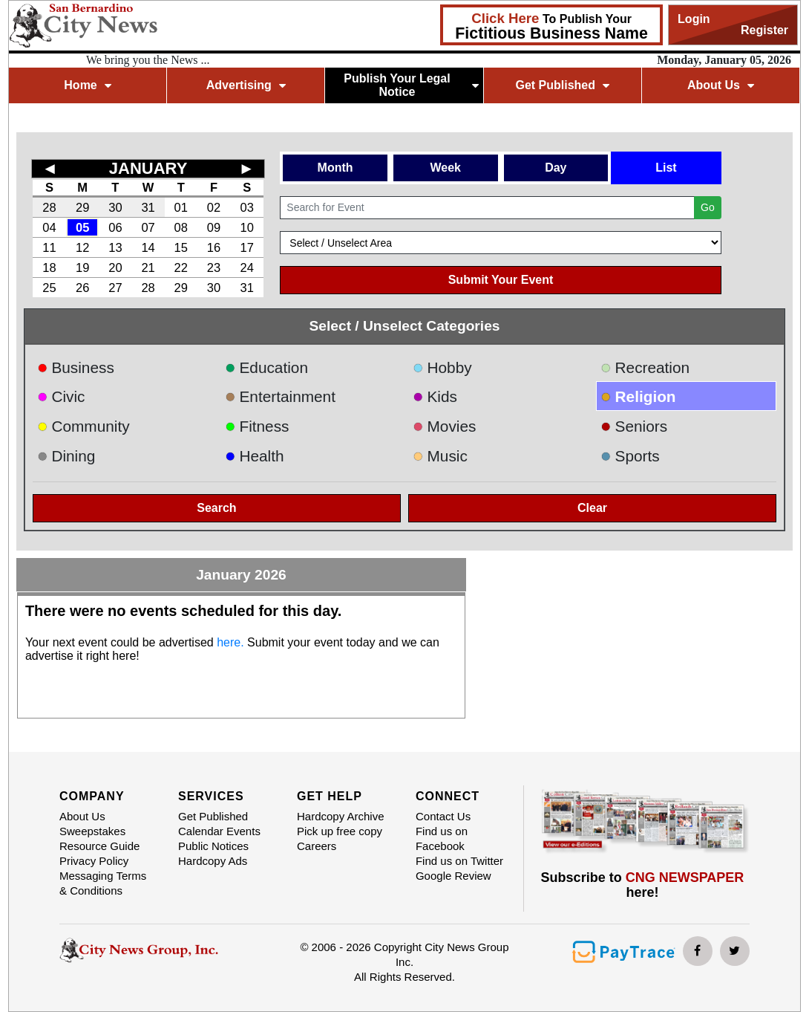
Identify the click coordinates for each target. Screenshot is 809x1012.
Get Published (562, 85)
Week (445, 167)
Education (266, 367)
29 (82, 207)
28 (49, 207)
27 (115, 287)
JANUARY (148, 168)
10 (247, 227)
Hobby (442, 367)
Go (708, 207)
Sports (630, 455)
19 (82, 267)
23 (213, 267)
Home (87, 85)
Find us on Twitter (459, 860)
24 (247, 267)
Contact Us (443, 816)
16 (213, 247)
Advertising (246, 85)
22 (181, 267)
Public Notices (213, 846)
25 (49, 287)
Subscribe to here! (642, 885)
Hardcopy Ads (212, 860)
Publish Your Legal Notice (411, 85)
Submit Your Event (501, 279)
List (665, 167)
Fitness (257, 426)
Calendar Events (219, 831)
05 (82, 227)
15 (181, 247)
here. (230, 642)
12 (82, 247)
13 (115, 247)
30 (115, 207)
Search (216, 508)
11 (49, 247)
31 (147, 207)
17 (247, 247)
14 (147, 247)
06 (115, 227)
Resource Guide (99, 846)
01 (181, 207)
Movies (444, 426)
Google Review (453, 875)
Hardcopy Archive (340, 816)
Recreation (645, 367)
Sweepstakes (92, 831)
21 (147, 267)
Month (335, 167)
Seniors (633, 426)
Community (83, 426)
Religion (638, 396)
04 (49, 227)
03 (247, 207)
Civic (61, 396)
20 (115, 267)
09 (213, 227)
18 (49, 267)
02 (213, 207)
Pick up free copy (339, 831)
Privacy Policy (93, 860)
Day (555, 167)
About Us (720, 85)
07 (147, 227)
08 (181, 227)
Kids (435, 396)
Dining (66, 455)
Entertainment (280, 396)
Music (440, 455)
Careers (316, 846)
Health (254, 455)
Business (75, 367)
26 (82, 287)
